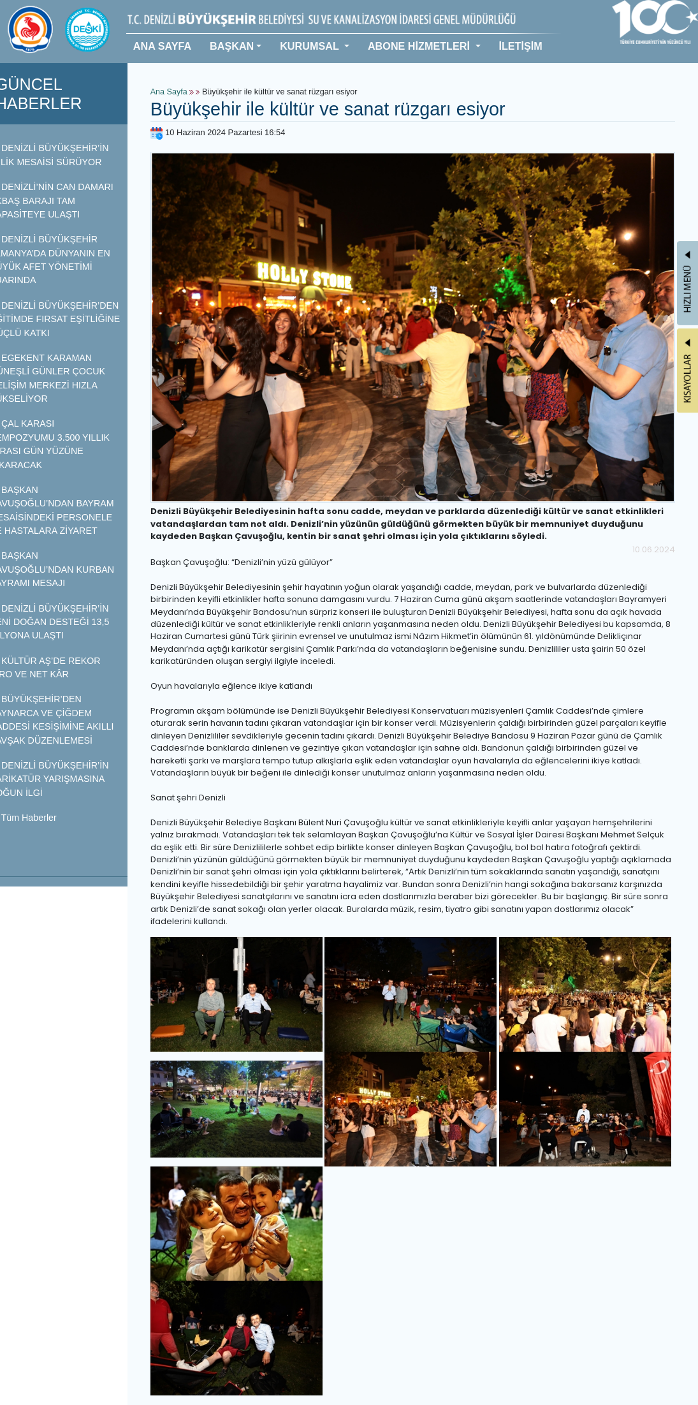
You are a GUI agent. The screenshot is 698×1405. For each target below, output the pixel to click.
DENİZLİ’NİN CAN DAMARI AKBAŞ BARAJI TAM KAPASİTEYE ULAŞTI (67, 200)
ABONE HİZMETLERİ (420, 46)
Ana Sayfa (184, 91)
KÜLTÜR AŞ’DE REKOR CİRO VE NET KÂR (61, 667)
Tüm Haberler (39, 818)
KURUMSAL (311, 46)
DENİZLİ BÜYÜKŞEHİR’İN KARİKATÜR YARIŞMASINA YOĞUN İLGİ (65, 779)
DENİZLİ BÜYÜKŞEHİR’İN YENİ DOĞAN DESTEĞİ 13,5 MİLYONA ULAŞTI (66, 622)
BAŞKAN (232, 46)
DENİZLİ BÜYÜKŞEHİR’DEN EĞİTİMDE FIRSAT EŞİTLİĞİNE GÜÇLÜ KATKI (71, 319)
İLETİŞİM (520, 46)
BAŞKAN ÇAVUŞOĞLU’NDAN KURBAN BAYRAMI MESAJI (68, 569)
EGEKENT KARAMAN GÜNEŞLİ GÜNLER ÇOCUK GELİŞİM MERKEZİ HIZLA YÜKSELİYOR (63, 378)
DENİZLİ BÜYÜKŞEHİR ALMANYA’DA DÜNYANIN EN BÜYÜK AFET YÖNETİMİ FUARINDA (66, 259)
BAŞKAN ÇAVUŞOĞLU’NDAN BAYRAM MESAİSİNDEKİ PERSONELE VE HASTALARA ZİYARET (68, 510)
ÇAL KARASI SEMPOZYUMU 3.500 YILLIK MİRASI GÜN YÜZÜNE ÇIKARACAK (66, 443)
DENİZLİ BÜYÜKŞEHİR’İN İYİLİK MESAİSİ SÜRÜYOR (65, 154)
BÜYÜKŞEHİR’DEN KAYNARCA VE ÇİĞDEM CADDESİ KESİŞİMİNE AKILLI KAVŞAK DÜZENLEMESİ (68, 719)
